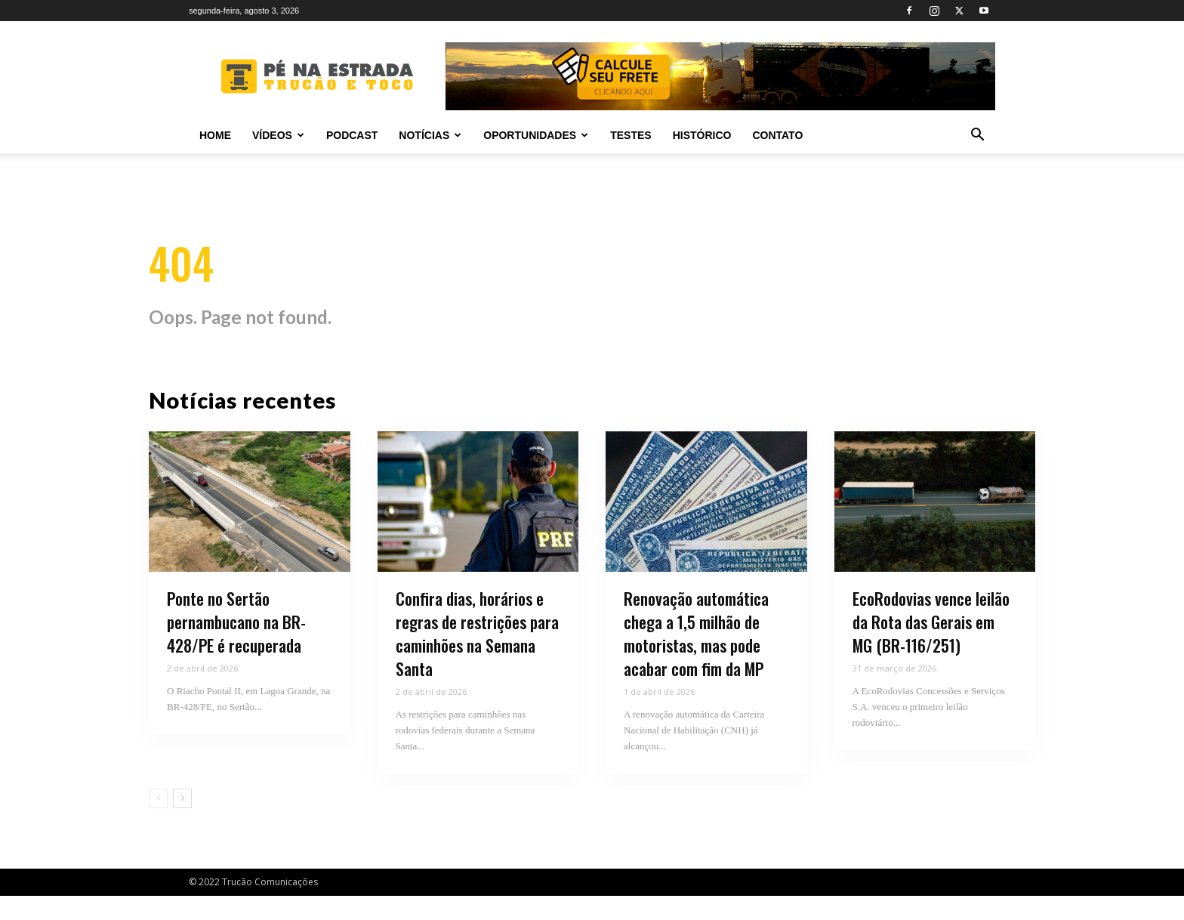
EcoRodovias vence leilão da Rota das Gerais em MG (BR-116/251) (931, 646)
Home (215, 135)
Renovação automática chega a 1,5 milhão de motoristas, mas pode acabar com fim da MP (696, 658)
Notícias (430, 135)
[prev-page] (158, 822)
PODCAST (352, 135)
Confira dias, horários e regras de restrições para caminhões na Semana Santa (477, 658)
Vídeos (278, 135)
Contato (777, 135)
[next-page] (182, 822)
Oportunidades (535, 135)
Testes (630, 135)
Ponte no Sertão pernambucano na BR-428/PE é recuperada (236, 646)
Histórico (702, 135)
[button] (977, 136)
